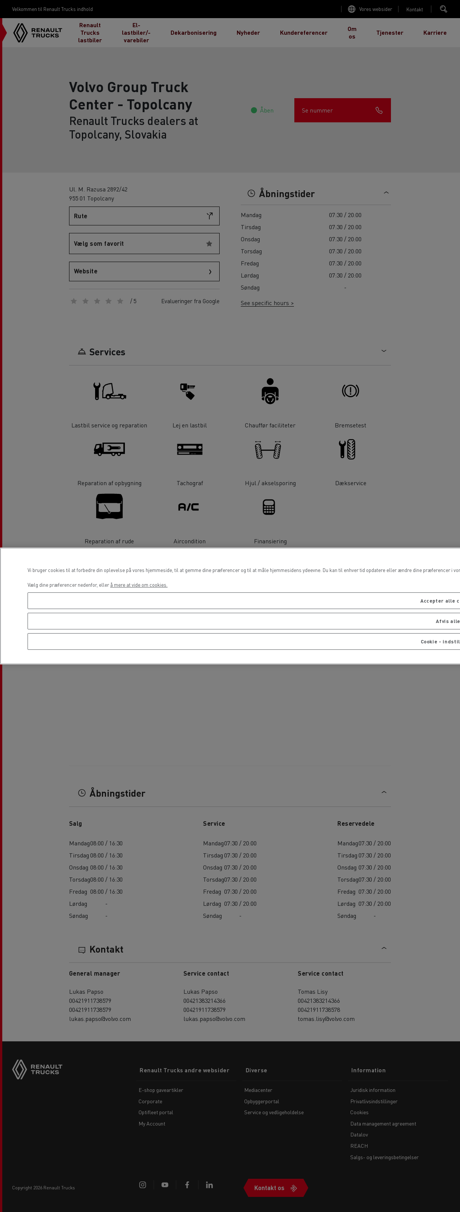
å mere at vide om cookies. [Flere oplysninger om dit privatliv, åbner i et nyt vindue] (139, 584)
